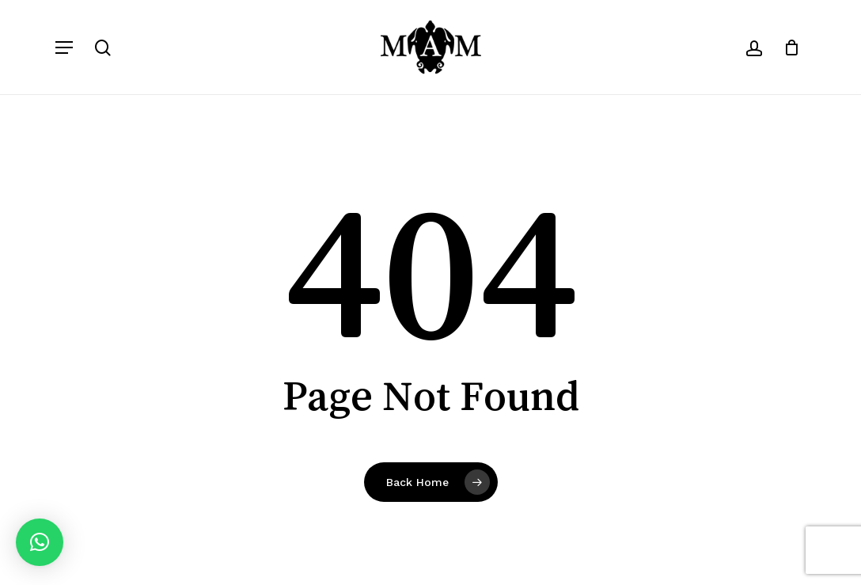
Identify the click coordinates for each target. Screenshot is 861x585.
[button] (64, 47)
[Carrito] (786, 47)
